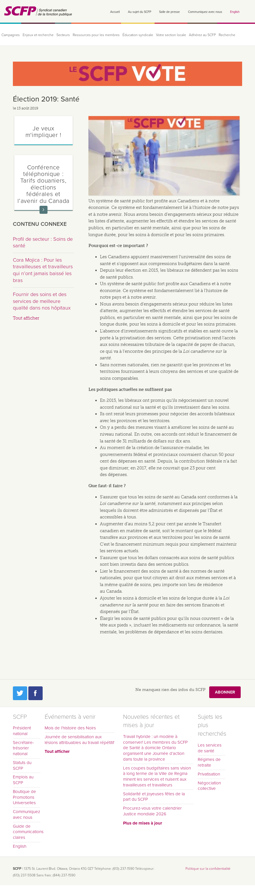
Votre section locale (171, 35)
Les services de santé (210, 748)
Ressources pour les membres (96, 35)
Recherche (227, 35)
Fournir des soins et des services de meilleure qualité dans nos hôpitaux (42, 301)
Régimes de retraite (209, 762)
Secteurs (63, 35)
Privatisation (209, 774)
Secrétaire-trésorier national (23, 748)
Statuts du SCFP (22, 765)
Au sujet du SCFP (139, 12)
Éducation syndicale (137, 35)
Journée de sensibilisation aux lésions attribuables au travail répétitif (79, 739)
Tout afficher (26, 318)
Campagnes (10, 35)
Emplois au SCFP (23, 779)
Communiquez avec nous (205, 12)
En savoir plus (43, 210)
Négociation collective (209, 785)
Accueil (115, 12)
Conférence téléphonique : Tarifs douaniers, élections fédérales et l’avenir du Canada (43, 184)
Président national (22, 730)
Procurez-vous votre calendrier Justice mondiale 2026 (152, 811)
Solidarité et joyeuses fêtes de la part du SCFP (154, 796)
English (235, 12)
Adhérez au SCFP (202, 35)
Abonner (225, 692)
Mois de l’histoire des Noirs (70, 728)
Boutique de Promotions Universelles (24, 797)
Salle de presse (169, 12)
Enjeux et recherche (38, 35)
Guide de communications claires (26, 832)
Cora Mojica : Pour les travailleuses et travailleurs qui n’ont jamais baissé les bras (43, 270)
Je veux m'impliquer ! (43, 132)
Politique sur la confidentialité (207, 869)
